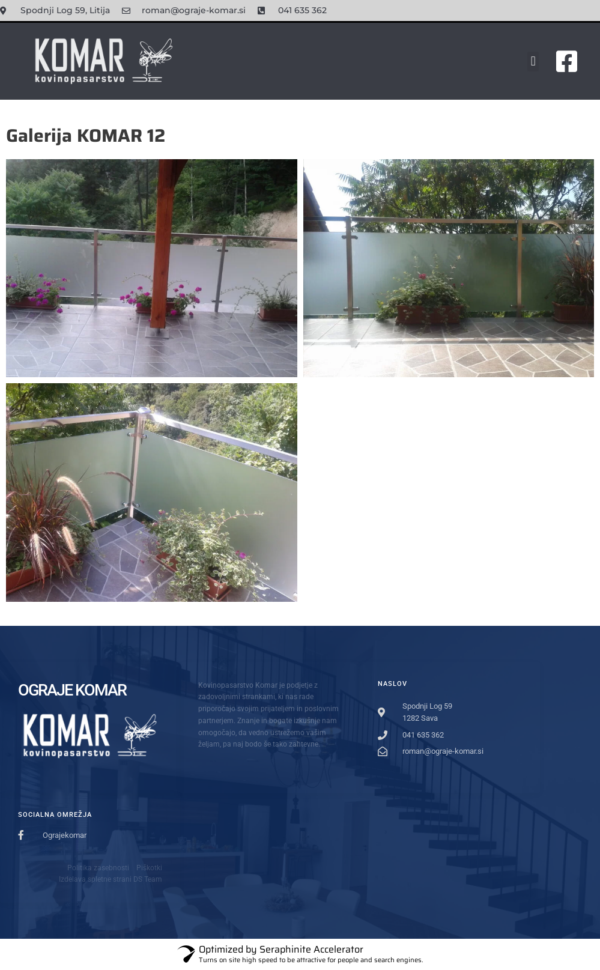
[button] (533, 61)
